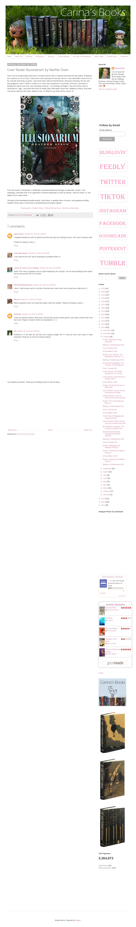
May (105, 482)
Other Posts (112, 56)
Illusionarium (26, 208)
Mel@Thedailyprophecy (23, 285)
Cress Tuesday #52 (110, 368)
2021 (103, 305)
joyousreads (19, 234)
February (106, 491)
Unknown (17, 314)
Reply (16, 246)
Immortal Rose (110, 608)
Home (9, 56)
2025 (103, 292)
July (105, 475)
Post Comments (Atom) (26, 434)
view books (122, 596)
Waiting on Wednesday (82, 56)
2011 (103, 505)
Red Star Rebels (111, 629)
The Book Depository (70, 208)
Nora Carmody (111, 643)
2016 (103, 321)
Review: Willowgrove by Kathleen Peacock (111, 447)
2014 (103, 327)
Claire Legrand (111, 654)
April (105, 485)
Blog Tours (99, 56)
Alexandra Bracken (113, 610)
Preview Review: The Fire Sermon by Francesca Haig (114, 397)
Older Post (88, 430)
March (105, 488)
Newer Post (12, 430)
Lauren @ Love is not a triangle (26, 268)
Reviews (29, 56)
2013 (103, 499)
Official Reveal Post (53, 208)
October (106, 337)
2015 (103, 324)
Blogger (78, 920)
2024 (103, 295)
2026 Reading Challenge (112, 577)
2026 (103, 289)
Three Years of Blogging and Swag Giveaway (113, 417)
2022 (103, 301)
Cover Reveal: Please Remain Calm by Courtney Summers (114, 422)
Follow (101, 673)
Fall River (108, 618)
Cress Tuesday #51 (110, 410)
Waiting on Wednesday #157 (113, 406)
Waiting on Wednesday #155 (113, 464)
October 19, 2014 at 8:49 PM (38, 253)
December (107, 330)
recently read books (115, 604)
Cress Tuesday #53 (110, 348)
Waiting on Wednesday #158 (113, 360)
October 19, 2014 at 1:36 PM (35, 234)
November (107, 334)
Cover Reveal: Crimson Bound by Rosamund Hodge (114, 392)
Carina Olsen (119, 68)
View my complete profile (108, 89)
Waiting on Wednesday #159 (113, 345)
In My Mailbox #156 (110, 351)
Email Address (105, 130)
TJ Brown (110, 620)
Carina (110, 581)
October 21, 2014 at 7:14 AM (30, 299)
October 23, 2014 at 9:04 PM (32, 314)
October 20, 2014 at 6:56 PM (50, 268)
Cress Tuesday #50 (110, 442)
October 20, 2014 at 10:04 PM (44, 285)
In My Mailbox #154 (110, 413)
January (106, 495)
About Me (18, 56)
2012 (103, 502)
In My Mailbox (63, 56)
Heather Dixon (38, 208)
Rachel (16, 299)
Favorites (124, 56)
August (106, 472)
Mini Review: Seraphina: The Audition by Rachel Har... (113, 427)
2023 (103, 298)
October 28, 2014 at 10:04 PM (28, 331)
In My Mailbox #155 (110, 382)
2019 (103, 311)
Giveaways (40, 56)
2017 (103, 318)
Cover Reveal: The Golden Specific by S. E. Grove (112, 372)
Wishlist (51, 56)
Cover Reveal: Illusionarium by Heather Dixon (114, 378)
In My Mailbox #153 (110, 456)
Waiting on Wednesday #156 (113, 439)
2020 (103, 308)
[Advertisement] (50, 406)
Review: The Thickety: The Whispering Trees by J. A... (114, 356)
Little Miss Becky (20, 253)
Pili (15, 331)
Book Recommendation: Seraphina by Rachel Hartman (111, 434)
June (105, 478)
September (107, 469)
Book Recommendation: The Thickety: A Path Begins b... (114, 364)
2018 (103, 314)
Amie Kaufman (111, 631)
